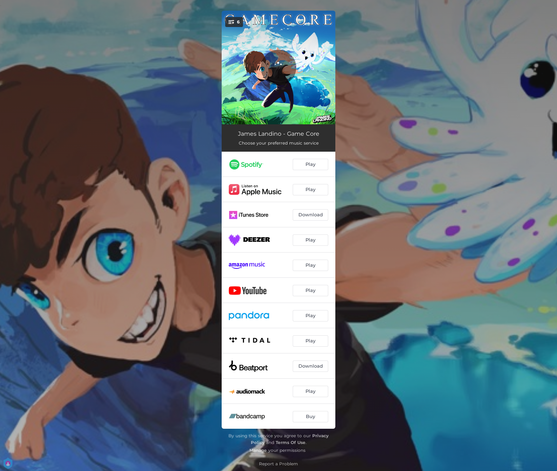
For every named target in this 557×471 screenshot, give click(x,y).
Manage (258, 450)
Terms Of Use (290, 442)
